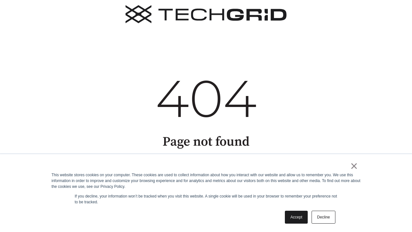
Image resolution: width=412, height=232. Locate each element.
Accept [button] (296, 217)
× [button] (354, 166)
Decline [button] (323, 217)
